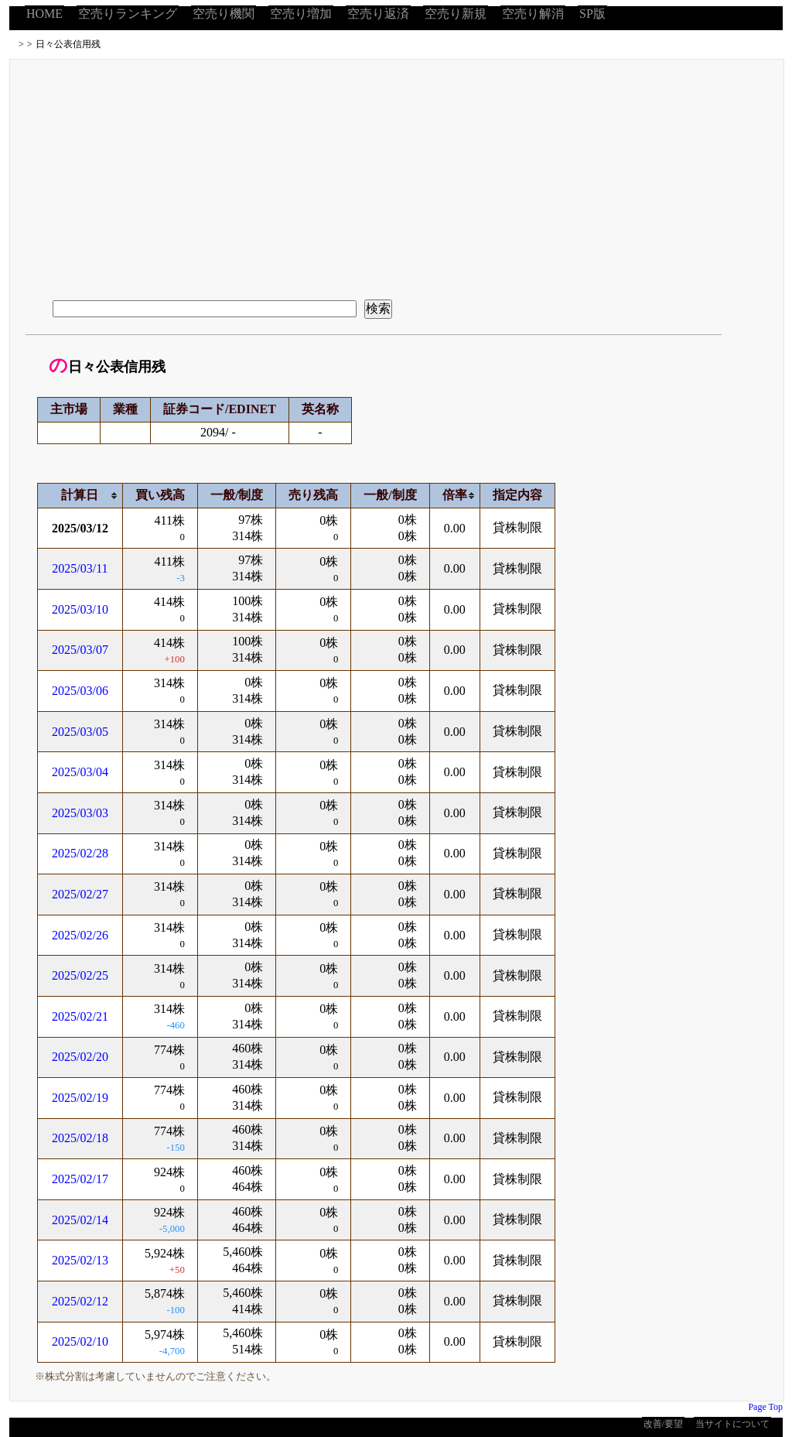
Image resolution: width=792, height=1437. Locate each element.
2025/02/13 (80, 1260)
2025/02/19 (80, 1097)
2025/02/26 (80, 935)
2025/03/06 (80, 690)
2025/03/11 (80, 568)
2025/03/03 (80, 812)
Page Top (765, 1406)
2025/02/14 (80, 1220)
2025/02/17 (80, 1179)
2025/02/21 (80, 1016)
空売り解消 (533, 13)
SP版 (592, 13)
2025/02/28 (80, 853)
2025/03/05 (80, 731)
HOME (44, 13)
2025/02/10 (80, 1341)
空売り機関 (223, 13)
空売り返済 (378, 13)
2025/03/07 (80, 649)
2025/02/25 (80, 975)
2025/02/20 (80, 1056)
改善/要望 (663, 1423)
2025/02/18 (80, 1137)
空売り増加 (301, 13)
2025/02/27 (80, 894)
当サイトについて (732, 1423)
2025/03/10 (80, 609)
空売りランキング (127, 13)
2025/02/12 (80, 1301)
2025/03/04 (80, 771)
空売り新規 (455, 13)
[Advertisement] (396, 175)
